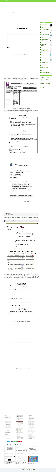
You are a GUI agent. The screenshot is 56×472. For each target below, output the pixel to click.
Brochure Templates (48, 77)
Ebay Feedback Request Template (45, 34)
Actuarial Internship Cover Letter (20, 453)
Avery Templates (42, 77)
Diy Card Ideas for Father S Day (31, 462)
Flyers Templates (48, 83)
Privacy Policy (33, 468)
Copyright (24, 468)
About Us (29, 468)
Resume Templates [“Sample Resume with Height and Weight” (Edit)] (33, 469)
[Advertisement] (25, 7)
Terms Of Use (26, 468)
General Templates (6, 463)
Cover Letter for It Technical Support (9, 453)
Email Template (42, 83)
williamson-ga (8, 0)
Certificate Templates (48, 80)
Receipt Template (42, 86)
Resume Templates (42, 87)
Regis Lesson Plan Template (44, 67)
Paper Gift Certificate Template (45, 29)
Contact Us (31, 468)
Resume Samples (48, 86)
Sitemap (21, 468)
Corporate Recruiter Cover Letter (45, 57)
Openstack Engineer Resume (44, 54)
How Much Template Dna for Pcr (8, 462)
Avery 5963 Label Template (44, 62)
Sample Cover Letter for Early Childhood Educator (21, 462)
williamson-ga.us (25, 469)
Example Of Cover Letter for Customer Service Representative (35, 453)
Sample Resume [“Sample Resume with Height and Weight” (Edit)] (29, 469)
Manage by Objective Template (45, 72)
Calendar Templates (42, 80)
